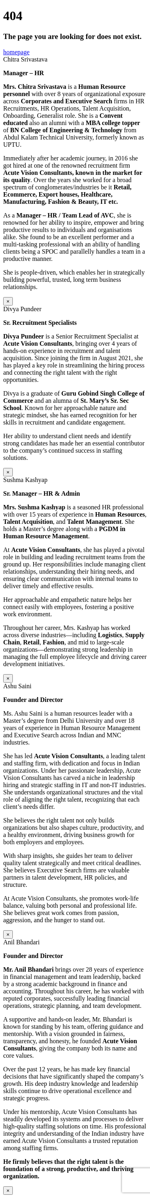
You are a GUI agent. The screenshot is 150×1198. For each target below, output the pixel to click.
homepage (16, 52)
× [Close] (8, 301)
